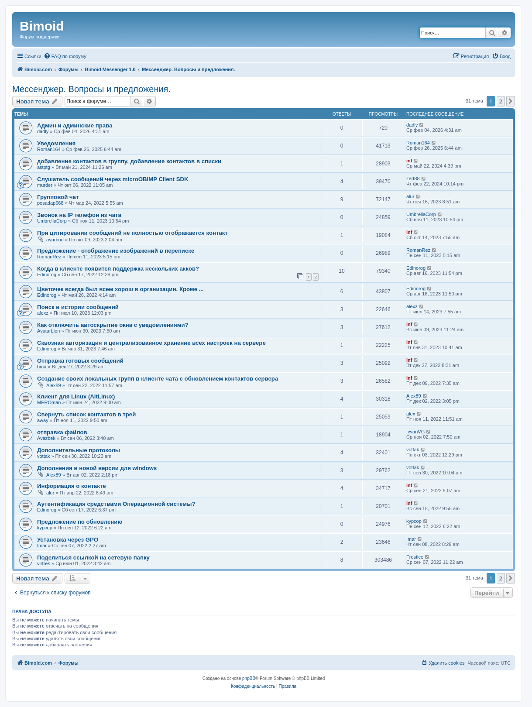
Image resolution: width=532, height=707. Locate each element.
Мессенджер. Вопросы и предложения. (91, 89)
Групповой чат (58, 197)
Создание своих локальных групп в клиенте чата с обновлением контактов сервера (157, 378)
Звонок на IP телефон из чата (79, 215)
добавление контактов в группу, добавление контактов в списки (129, 161)
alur (410, 196)
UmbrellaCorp (52, 220)
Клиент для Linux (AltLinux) (76, 396)
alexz (42, 313)
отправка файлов (62, 432)
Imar (42, 545)
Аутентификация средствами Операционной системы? (116, 504)
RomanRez (49, 256)
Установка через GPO (67, 539)
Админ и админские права (74, 125)
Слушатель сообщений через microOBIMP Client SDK (113, 179)
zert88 (413, 178)
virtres (43, 563)
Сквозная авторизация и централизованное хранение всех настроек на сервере (151, 343)
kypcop (44, 527)
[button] (510, 101)
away (42, 420)
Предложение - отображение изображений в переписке (115, 250)
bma (41, 366)
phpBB (248, 678)
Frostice (414, 556)
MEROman (49, 402)
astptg (43, 167)
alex (410, 413)
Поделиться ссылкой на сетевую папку (93, 557)
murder (44, 185)
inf (409, 160)
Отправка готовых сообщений (80, 360)
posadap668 (50, 203)
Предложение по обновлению (80, 521)
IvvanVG (415, 431)
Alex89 (53, 385)
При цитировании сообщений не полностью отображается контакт (132, 233)
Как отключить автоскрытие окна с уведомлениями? (113, 325)
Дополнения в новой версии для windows (97, 468)
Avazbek (46, 438)
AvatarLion (48, 330)
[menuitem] (65, 56)
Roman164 (49, 149)
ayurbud (55, 239)
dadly (42, 131)
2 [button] (500, 101)
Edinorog (46, 274)
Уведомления (56, 143)
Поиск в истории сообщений (78, 307)
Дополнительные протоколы (78, 450)
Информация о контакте (71, 486)
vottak (43, 456)
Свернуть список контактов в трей (86, 414)
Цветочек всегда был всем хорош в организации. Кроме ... (120, 289)
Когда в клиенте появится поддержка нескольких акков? (118, 268)
